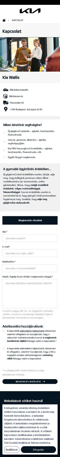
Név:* (4, 231)
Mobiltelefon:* (9, 261)
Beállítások (12, 449)
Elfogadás (38, 449)
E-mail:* (6, 246)
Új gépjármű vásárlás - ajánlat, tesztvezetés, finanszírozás (31, 133)
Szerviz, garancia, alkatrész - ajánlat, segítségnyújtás (27, 141)
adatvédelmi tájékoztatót (32, 331)
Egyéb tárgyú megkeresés (21, 157)
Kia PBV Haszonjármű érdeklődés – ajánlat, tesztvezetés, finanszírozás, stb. (30, 150)
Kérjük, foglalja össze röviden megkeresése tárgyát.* (27, 276)
